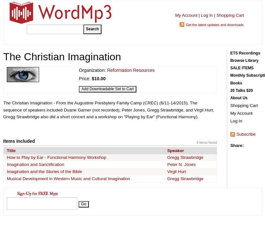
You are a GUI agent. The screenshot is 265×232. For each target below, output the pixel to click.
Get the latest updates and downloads (215, 25)
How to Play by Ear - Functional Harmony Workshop (56, 157)
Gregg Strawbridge (185, 157)
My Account (186, 15)
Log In (207, 15)
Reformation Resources (130, 70)
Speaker (175, 150)
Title (11, 150)
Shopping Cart (230, 15)
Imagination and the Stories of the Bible (44, 171)
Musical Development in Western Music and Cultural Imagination (68, 178)
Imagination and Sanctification (35, 164)
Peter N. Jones (181, 164)
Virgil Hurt (176, 171)
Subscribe (246, 134)
